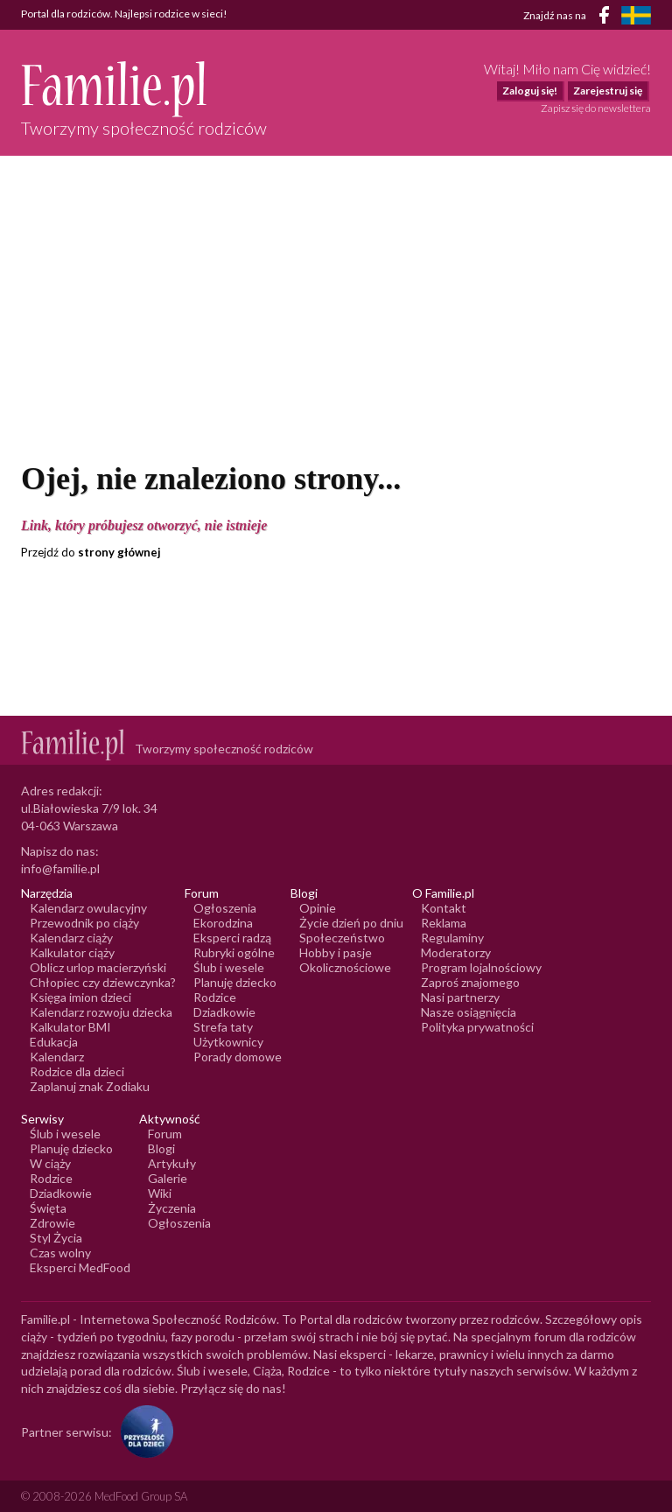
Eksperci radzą (232, 937)
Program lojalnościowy (481, 967)
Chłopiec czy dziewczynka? (103, 982)
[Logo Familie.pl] (144, 88)
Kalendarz (57, 1056)
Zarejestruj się (607, 90)
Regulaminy (452, 937)
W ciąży (50, 1163)
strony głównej (119, 552)
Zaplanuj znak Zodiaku (90, 1086)
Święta (48, 1207)
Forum (165, 1133)
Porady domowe (237, 1056)
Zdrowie (52, 1222)
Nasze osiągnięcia (468, 1011)
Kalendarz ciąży (71, 937)
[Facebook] (607, 18)
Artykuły (172, 1163)
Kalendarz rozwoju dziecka (101, 1011)
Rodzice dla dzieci (77, 1071)
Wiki (160, 1193)
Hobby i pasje (335, 952)
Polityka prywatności (477, 1026)
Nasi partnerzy (460, 997)
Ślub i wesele (228, 967)
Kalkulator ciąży (72, 952)
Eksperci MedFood (80, 1267)
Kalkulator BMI (70, 1026)
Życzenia (172, 1207)
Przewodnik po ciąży (84, 922)
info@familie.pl (60, 868)
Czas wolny (60, 1252)
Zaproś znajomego (470, 982)
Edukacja (54, 1041)
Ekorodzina (223, 922)
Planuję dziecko (234, 982)
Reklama (443, 922)
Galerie (167, 1178)
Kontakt (443, 907)
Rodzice (214, 997)
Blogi (161, 1148)
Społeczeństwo (342, 937)
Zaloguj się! (529, 90)
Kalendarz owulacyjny (88, 907)
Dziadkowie (224, 1011)
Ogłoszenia (224, 907)
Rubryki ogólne (234, 952)
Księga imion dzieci (80, 997)
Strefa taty (223, 1026)
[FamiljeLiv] (636, 15)
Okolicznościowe (345, 967)
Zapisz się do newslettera (596, 108)
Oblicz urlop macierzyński (98, 967)
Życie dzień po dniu (351, 922)
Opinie (317, 907)
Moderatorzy (456, 952)
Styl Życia (56, 1237)
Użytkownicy (228, 1041)
